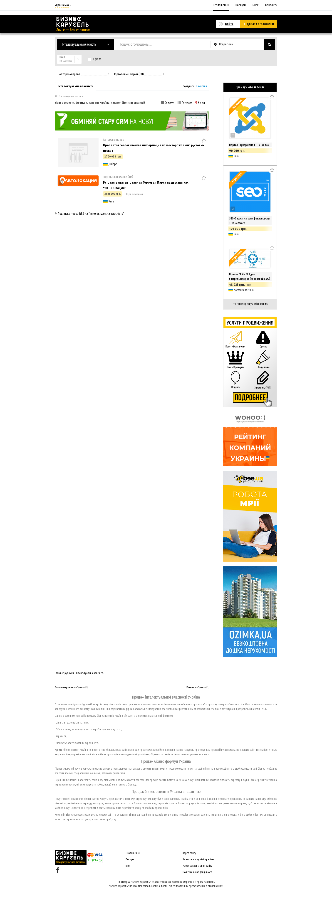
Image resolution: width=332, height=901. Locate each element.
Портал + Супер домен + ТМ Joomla (249, 145)
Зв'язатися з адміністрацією (198, 859)
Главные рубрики (64, 673)
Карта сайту (189, 853)
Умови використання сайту (197, 865)
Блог (255, 5)
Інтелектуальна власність (90, 673)
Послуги (240, 5)
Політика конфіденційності (198, 872)
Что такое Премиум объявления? (250, 303)
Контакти (271, 5)
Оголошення (221, 5)
